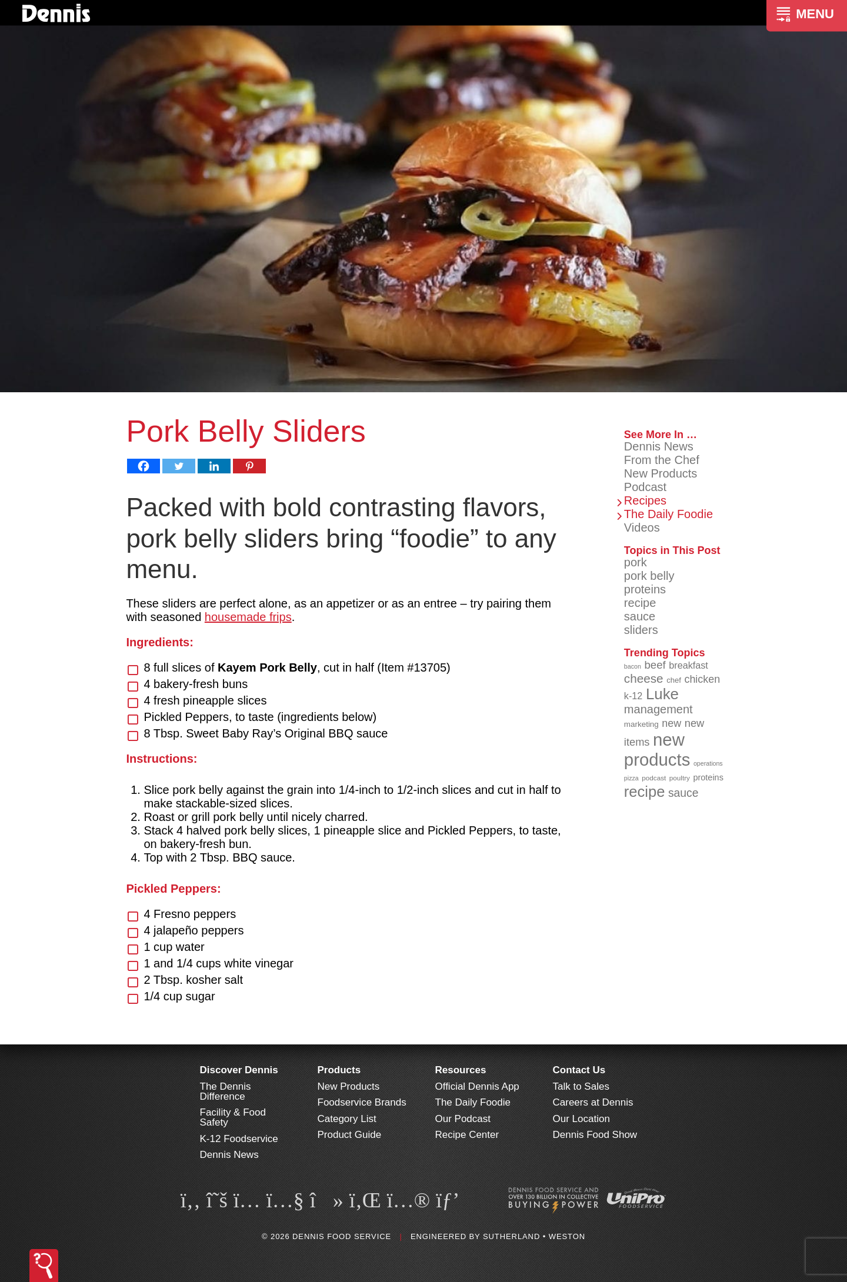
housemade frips (248, 616)
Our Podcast (463, 1118)
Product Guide (350, 1134)
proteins (645, 589)
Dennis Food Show (595, 1134)
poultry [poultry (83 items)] (679, 778)
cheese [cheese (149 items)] (643, 678)
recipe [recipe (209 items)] (644, 791)
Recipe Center (467, 1134)
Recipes (645, 500)
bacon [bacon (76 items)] (632, 666)
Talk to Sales (581, 1086)
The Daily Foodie (668, 514)
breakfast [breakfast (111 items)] (688, 665)
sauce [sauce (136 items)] (683, 793)
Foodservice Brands (362, 1102)
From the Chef (661, 459)
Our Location (581, 1118)
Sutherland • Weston (534, 1236)
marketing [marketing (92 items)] (641, 724)
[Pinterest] (249, 466)
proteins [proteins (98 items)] (708, 777)
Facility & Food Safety (233, 1117)
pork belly (649, 575)
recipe (640, 602)
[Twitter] (178, 466)
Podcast (645, 486)
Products (339, 1070)
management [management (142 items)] (658, 709)
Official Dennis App (477, 1086)
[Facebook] (143, 466)
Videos (642, 527)
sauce (639, 616)
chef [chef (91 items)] (673, 680)
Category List (347, 1118)
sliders (641, 629)
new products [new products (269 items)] (657, 749)
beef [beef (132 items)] (654, 665)
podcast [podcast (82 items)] (654, 778)
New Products (661, 473)
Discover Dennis (239, 1070)
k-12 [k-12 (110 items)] (633, 695)
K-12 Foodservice (239, 1138)
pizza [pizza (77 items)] (631, 778)
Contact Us (579, 1070)
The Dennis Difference (225, 1091)
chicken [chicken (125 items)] (702, 679)
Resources (460, 1070)
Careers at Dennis (593, 1102)
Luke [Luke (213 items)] (662, 694)
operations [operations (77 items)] (708, 763)
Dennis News (658, 446)
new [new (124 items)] (671, 723)
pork (635, 562)
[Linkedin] (214, 466)
